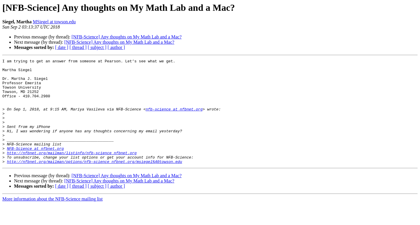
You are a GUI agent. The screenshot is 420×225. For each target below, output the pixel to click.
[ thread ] (78, 47)
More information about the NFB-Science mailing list (52, 219)
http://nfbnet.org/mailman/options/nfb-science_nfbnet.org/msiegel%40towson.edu (94, 182)
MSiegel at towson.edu (54, 21)
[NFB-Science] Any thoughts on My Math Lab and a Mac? (126, 36)
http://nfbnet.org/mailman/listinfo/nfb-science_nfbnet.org (72, 172)
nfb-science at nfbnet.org (174, 119)
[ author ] (116, 47)
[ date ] (61, 47)
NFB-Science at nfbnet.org (35, 166)
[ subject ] (97, 47)
